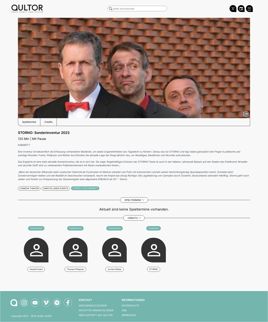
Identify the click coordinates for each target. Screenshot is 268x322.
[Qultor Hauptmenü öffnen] (249, 8)
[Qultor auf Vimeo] (46, 303)
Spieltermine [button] (29, 122)
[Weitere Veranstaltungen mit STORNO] (153, 249)
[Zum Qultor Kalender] (241, 8)
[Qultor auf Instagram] (24, 303)
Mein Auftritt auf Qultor (96, 315)
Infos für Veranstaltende (96, 310)
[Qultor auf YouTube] (35, 303)
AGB (124, 310)
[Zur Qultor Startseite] (27, 8)
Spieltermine (132, 200)
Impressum (129, 315)
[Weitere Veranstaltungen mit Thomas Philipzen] (75, 249)
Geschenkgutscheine (93, 305)
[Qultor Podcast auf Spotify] (57, 303)
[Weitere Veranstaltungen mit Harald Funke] (36, 249)
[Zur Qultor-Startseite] (13, 302)
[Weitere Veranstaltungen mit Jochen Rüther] (114, 249)
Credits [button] (48, 122)
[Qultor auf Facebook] (68, 303)
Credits (133, 217)
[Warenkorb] (233, 8)
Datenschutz (130, 305)
